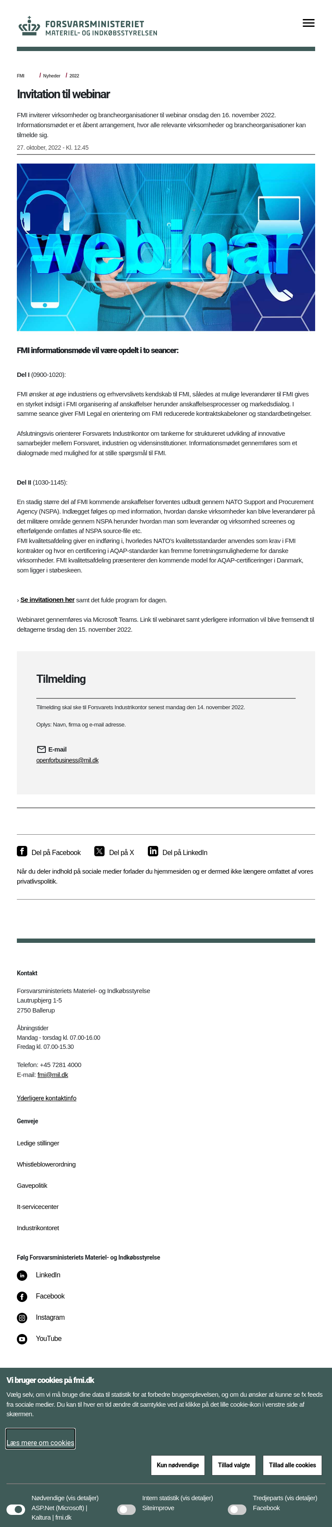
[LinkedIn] (45, 1279)
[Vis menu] (309, 23)
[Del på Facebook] (48, 852)
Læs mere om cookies (40, 1443)
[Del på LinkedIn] (178, 852)
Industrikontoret (38, 1227)
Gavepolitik (32, 1185)
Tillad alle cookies (292, 1465)
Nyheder (52, 75)
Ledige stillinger (38, 1143)
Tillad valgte (234, 1465)
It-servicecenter (37, 1206)
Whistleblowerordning (46, 1164)
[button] (82, 1493)
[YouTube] (45, 1343)
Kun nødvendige (178, 1465)
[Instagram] (47, 1321)
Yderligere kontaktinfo (47, 1098)
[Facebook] (46, 1300)
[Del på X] (114, 852)
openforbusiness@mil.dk (67, 760)
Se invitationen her (47, 599)
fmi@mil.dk (53, 1074)
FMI (20, 75)
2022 (74, 75)
